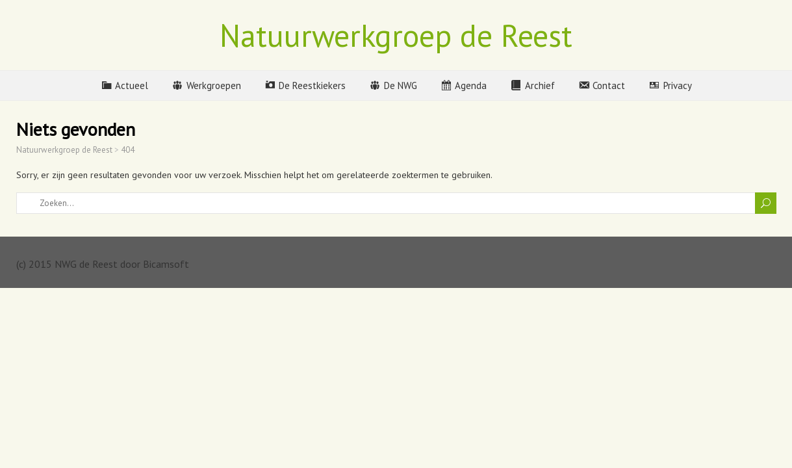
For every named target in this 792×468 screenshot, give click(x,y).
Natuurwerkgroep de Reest (396, 35)
